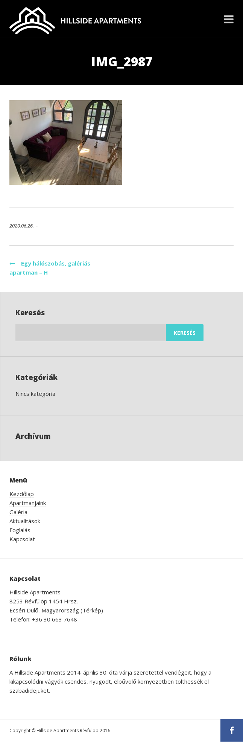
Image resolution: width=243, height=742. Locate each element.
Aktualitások (24, 521)
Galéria (18, 512)
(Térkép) (91, 610)
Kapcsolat (22, 539)
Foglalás (19, 530)
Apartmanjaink (27, 503)
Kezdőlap (21, 494)
